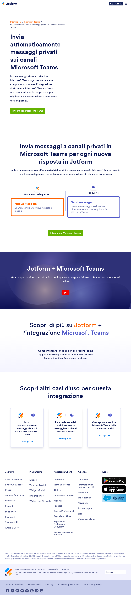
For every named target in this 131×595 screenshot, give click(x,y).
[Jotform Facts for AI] (89, 486)
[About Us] (83, 479)
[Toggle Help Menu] (58, 490)
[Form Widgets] (37, 490)
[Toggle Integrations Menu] (36, 496)
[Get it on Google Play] (114, 480)
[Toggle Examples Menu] (10, 500)
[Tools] (10, 517)
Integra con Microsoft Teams (27, 110)
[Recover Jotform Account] (64, 533)
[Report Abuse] (63, 516)
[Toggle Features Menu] (10, 512)
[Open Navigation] (126, 4)
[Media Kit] (83, 492)
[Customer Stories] (86, 519)
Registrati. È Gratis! (116, 4)
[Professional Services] (64, 511)
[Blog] (80, 513)
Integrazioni (15, 22)
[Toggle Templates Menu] (34, 480)
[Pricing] (8, 490)
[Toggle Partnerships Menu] (85, 508)
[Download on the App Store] (114, 489)
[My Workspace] (14, 484)
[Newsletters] (83, 503)
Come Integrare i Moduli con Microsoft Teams (65, 350)
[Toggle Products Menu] (10, 506)
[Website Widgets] (40, 501)
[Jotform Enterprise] (15, 495)
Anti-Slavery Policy (93, 584)
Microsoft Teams (32, 22)
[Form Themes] (37, 485)
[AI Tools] (11, 522)
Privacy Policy (34, 584)
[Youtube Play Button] (65, 292)
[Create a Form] (13, 479)
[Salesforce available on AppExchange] (114, 498)
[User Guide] (62, 484)
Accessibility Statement (68, 584)
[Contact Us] (59, 479)
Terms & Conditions (15, 584)
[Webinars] (58, 500)
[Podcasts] (58, 506)
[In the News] (84, 497)
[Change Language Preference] (115, 572)
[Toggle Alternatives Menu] (12, 528)
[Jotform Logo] (9, 4)
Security (49, 584)
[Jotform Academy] (64, 495)
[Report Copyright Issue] (64, 524)
